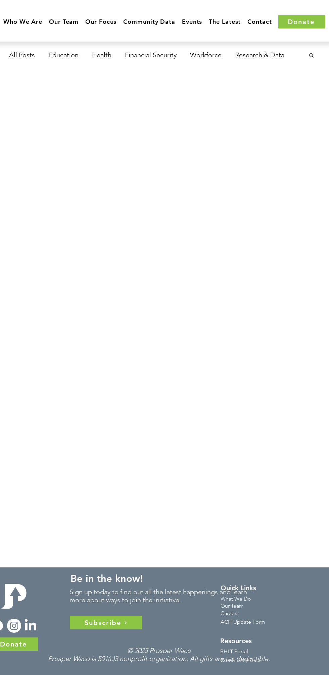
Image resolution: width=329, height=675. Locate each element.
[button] (23, 21)
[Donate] (301, 21)
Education (63, 55)
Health (101, 55)
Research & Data (259, 55)
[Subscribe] (106, 622)
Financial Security (151, 55)
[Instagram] (14, 626)
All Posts (22, 55)
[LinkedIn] (30, 626)
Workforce (206, 55)
